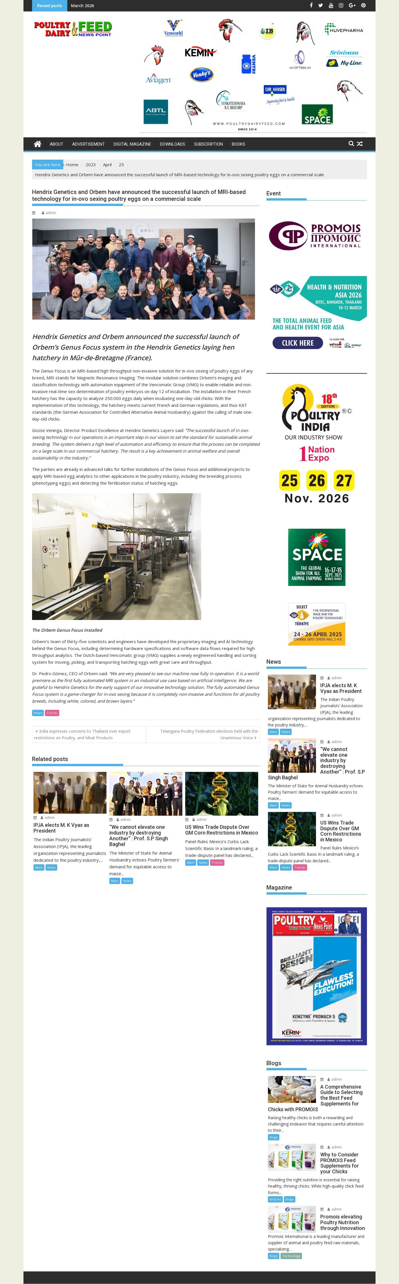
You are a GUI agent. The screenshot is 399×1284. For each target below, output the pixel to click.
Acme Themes (256, 1274)
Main (39, 867)
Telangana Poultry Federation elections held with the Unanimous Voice (209, 734)
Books (238, 144)
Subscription (208, 144)
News (38, 713)
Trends (52, 713)
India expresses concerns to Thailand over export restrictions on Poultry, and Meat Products (82, 734)
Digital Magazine (132, 144)
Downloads (172, 144)
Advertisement (88, 144)
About (56, 144)
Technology (291, 1226)
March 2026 (82, 5)
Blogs (274, 1107)
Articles (275, 1169)
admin (49, 212)
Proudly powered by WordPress (161, 1274)
